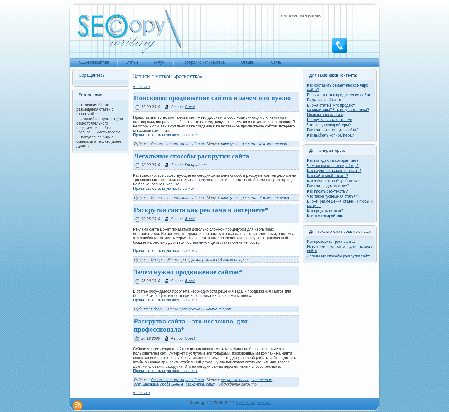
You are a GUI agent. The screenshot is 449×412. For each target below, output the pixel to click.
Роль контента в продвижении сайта (338, 95)
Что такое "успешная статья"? (333, 196)
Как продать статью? (325, 211)
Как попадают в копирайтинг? (333, 160)
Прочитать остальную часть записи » (165, 135)
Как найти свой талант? (327, 176)
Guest (190, 107)
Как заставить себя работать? (333, 181)
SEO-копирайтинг (253, 402)
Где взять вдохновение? (328, 186)
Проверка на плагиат (325, 115)
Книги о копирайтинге (326, 216)
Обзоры (157, 259)
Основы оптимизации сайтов (177, 144)
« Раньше (141, 86)
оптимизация (146, 384)
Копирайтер (196, 165)
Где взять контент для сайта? (332, 130)
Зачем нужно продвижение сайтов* (188, 272)
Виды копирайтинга (324, 100)
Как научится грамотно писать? (334, 171)
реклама (249, 144)
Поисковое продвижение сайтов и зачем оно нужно (212, 98)
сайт (210, 384)
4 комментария (273, 144)
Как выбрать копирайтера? (330, 135)
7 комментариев (274, 197)
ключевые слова (235, 380)
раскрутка (230, 144)
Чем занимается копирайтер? (333, 166)
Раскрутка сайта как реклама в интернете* (201, 210)
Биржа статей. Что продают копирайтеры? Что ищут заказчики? (338, 107)
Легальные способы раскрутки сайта (191, 156)
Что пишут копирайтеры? (329, 125)
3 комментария (217, 309)
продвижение (171, 384)
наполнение (261, 380)
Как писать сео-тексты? (327, 191)
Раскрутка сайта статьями (329, 119)
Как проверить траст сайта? (331, 241)
